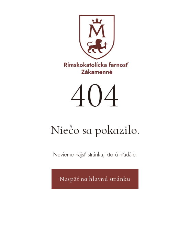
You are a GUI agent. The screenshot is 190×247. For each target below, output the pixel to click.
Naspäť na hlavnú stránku (95, 179)
